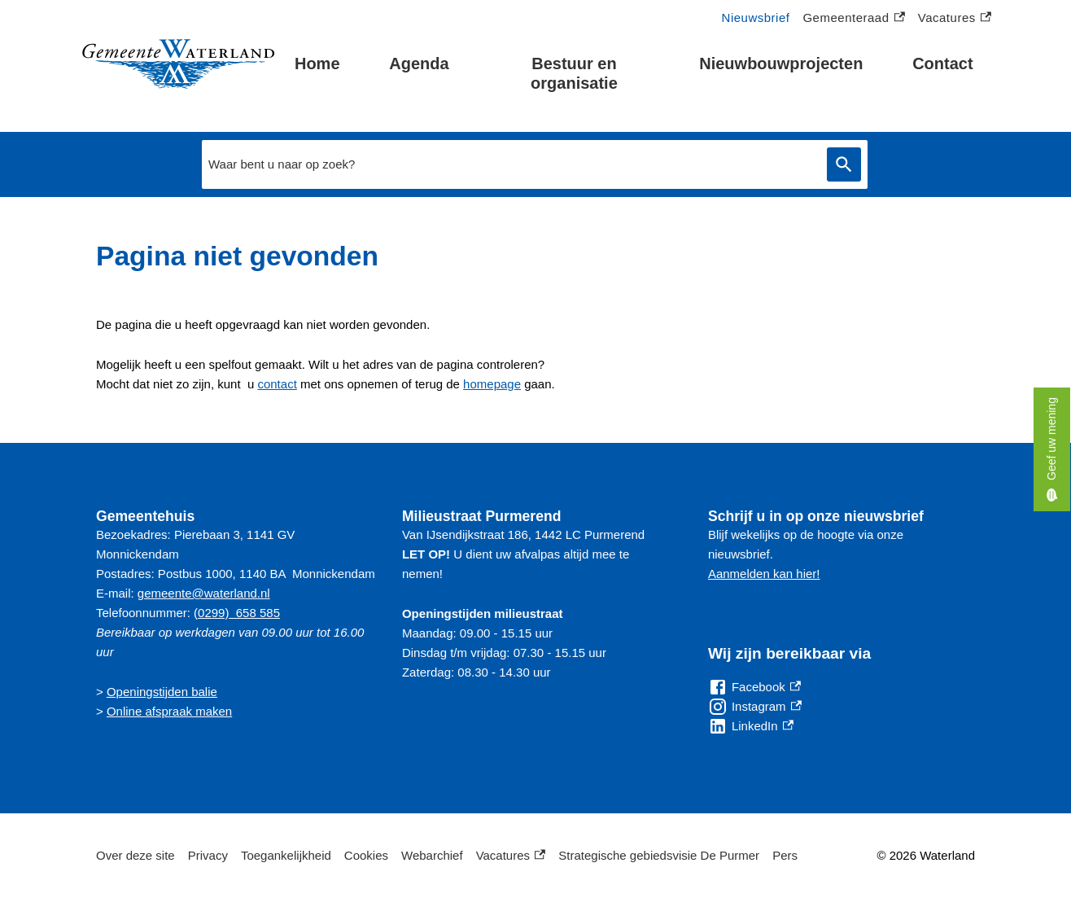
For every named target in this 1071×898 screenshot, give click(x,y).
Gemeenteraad (853, 18)
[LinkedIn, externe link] (750, 726)
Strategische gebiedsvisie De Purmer (658, 855)
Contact (942, 63)
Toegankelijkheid (286, 855)
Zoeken (844, 164)
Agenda (418, 63)
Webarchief (432, 855)
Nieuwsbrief (756, 17)
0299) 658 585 (239, 613)
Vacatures (954, 18)
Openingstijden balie (162, 692)
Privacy (208, 855)
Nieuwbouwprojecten (781, 63)
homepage (492, 384)
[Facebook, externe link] (754, 687)
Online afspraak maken (169, 711)
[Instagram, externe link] (755, 706)
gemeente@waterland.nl (204, 593)
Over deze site (135, 855)
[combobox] (510, 164)
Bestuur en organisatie (574, 73)
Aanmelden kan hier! (764, 573)
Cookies (366, 855)
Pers (785, 855)
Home (317, 63)
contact (276, 384)
